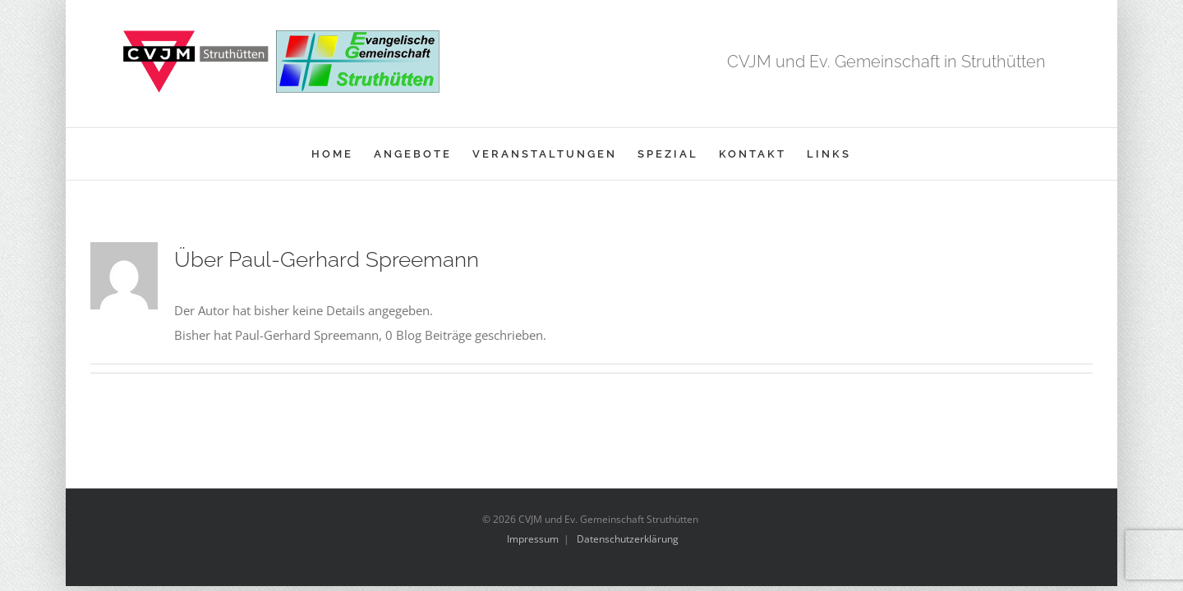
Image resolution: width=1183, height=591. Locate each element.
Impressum (533, 539)
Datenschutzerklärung (628, 539)
